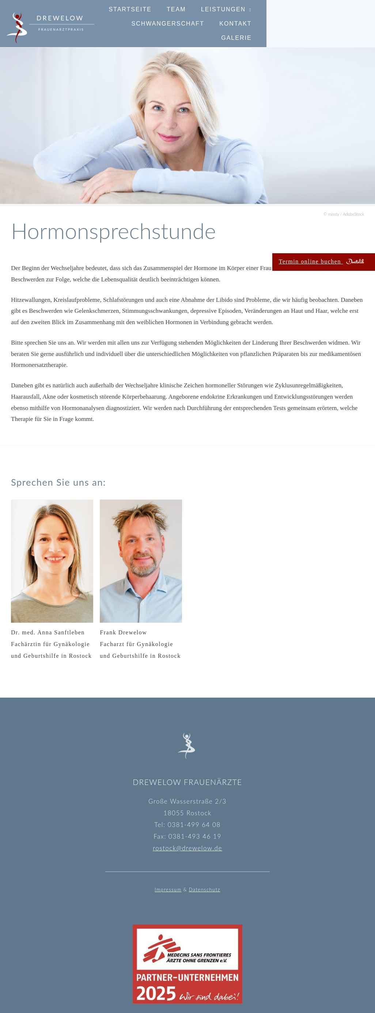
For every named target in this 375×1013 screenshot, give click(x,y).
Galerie (345, 30)
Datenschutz (204, 889)
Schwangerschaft (324, 16)
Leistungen (244, 16)
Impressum (168, 889)
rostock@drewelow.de (187, 848)
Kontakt (299, 30)
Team (197, 16)
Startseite (150, 16)
